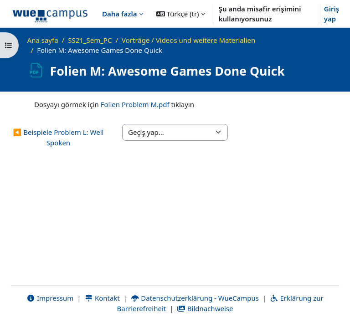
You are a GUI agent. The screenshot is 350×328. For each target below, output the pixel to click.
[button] (180, 13)
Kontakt (102, 297)
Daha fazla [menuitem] (119, 13)
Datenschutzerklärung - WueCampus (195, 297)
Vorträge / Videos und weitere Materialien (188, 40)
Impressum (49, 297)
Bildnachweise (205, 308)
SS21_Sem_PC (90, 40)
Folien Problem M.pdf (135, 104)
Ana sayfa (42, 40)
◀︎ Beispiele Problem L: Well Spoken (58, 137)
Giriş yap (331, 14)
